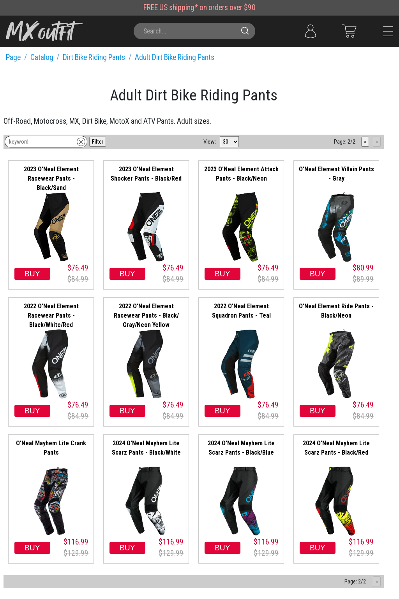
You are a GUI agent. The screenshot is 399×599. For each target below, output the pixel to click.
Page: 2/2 (344, 141)
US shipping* (178, 7)
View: (209, 141)
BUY (32, 273)
